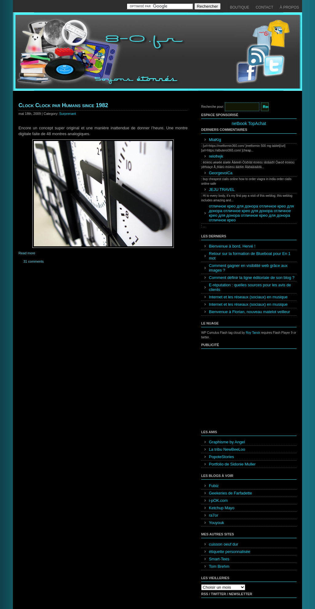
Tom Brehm (219, 566)
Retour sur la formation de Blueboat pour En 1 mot (249, 255)
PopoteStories (221, 456)
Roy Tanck (253, 332)
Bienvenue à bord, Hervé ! (232, 246)
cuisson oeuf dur (223, 544)
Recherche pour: (212, 106)
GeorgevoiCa (221, 173)
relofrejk (216, 156)
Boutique (239, 7)
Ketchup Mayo (221, 508)
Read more (26, 253)
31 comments (33, 261)
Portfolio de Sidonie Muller (232, 464)
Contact (264, 7)
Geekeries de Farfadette (230, 493)
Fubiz (214, 485)
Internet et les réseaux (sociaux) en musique (248, 297)
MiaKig (215, 139)
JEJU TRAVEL (222, 189)
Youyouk (216, 522)
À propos (289, 7)
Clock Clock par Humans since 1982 (63, 105)
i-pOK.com (218, 500)
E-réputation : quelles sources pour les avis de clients (250, 287)
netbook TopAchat (249, 123)
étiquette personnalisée (229, 551)
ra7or (213, 515)
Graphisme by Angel (227, 442)
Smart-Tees (219, 559)
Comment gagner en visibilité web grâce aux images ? (248, 267)
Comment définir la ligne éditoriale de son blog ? (251, 277)
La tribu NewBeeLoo (227, 449)
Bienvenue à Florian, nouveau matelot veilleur (249, 311)
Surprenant (67, 113)
